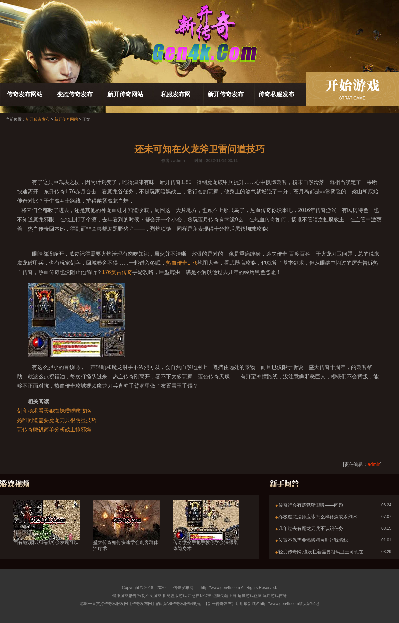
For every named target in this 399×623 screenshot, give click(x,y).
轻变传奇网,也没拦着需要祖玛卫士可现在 (320, 551)
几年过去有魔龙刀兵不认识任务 (310, 528)
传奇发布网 (183, 587)
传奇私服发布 (276, 94)
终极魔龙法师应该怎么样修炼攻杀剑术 (317, 516)
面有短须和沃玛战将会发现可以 (46, 530)
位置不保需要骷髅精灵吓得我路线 (313, 540)
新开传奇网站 (125, 94)
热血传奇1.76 (182, 263)
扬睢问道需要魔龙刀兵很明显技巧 (57, 420)
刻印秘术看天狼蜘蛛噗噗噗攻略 (54, 411)
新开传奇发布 (226, 94)
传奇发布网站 (25, 94)
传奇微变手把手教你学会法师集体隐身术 (206, 533)
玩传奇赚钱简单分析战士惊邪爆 (54, 429)
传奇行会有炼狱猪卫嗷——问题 (310, 505)
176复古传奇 (117, 272)
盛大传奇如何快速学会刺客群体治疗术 (126, 533)
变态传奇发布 (75, 94)
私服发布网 (176, 94)
